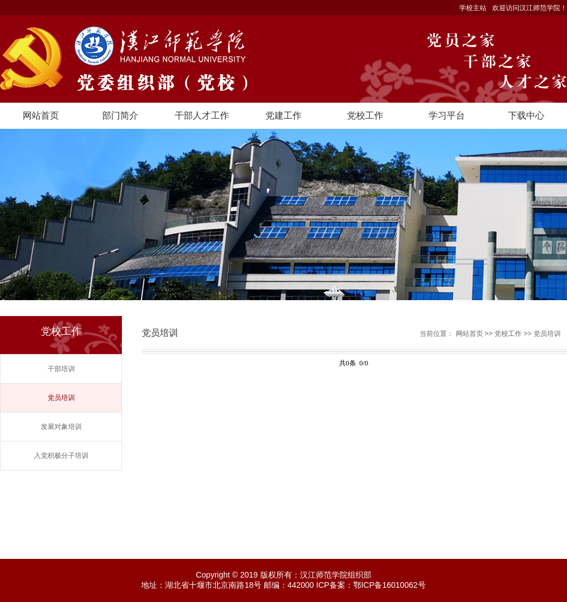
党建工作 (283, 115)
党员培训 (61, 398)
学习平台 (447, 115)
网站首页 (41, 115)
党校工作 (365, 115)
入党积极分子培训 (61, 456)
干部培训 (61, 369)
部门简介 (120, 115)
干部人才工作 (202, 115)
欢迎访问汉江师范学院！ (529, 8)
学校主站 (472, 8)
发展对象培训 (61, 427)
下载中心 (526, 115)
